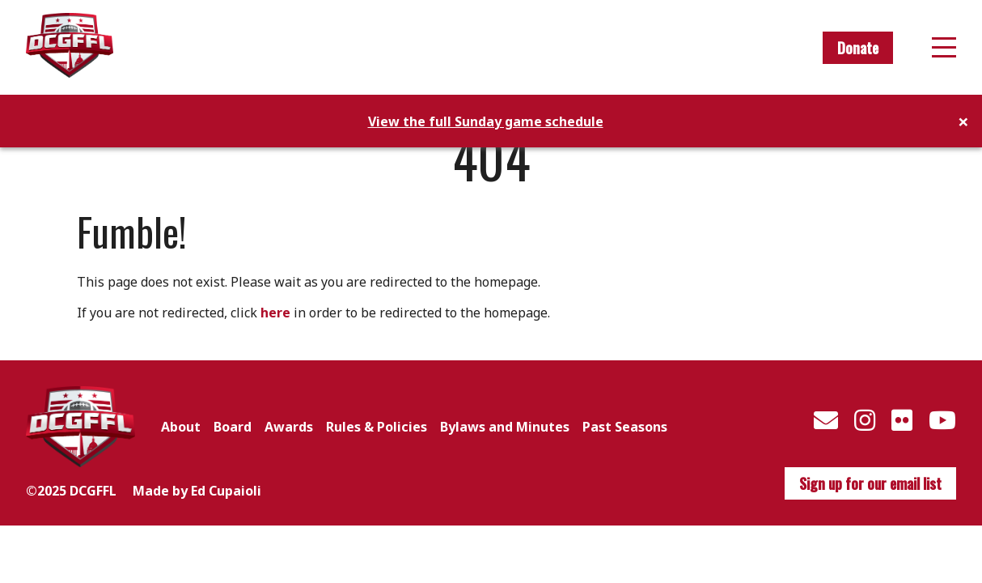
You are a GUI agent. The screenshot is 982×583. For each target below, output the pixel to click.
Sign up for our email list (870, 483)
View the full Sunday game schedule (485, 121)
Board (233, 427)
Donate (857, 47)
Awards (289, 427)
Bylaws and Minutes (504, 427)
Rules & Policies (376, 427)
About (181, 427)
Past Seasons (624, 427)
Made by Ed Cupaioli (197, 491)
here (275, 312)
